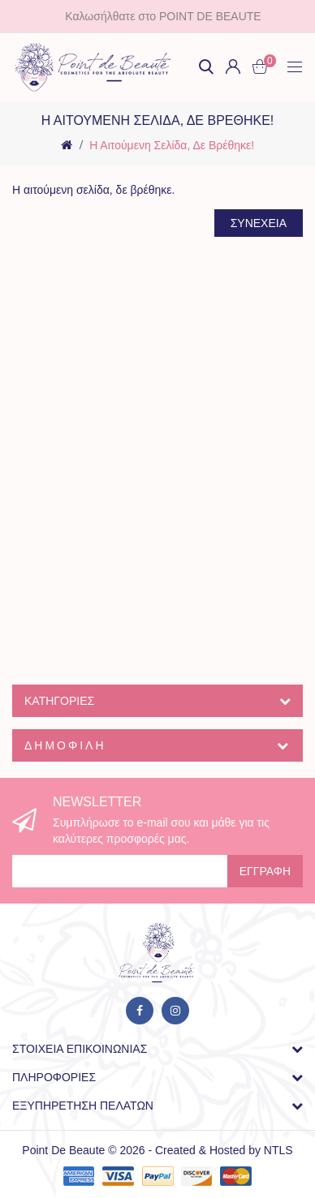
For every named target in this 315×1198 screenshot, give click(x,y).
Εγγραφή (265, 871)
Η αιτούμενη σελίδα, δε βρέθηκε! (171, 145)
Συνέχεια (259, 223)
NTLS (278, 1150)
